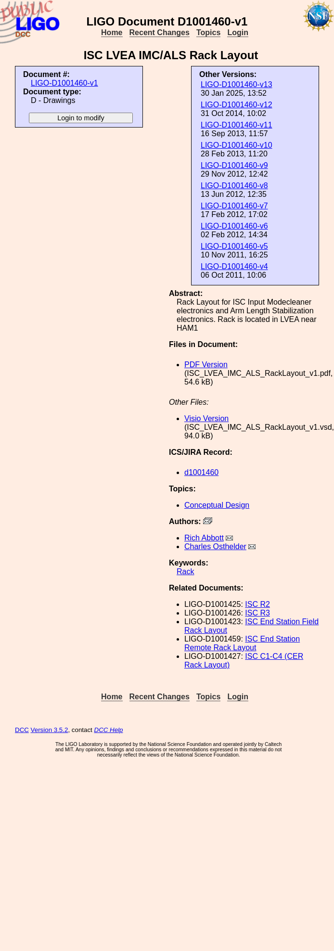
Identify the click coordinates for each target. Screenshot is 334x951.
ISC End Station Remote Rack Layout (242, 643)
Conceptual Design (216, 505)
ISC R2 (257, 604)
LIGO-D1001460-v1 (64, 83)
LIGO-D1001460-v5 (234, 246)
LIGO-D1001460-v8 (234, 185)
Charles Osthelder (215, 546)
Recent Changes (159, 32)
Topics (208, 32)
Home (111, 32)
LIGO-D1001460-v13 (236, 84)
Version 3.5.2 (49, 729)
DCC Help (108, 729)
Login (237, 32)
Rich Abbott (204, 538)
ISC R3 (257, 613)
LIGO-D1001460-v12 (236, 105)
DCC (22, 729)
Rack (185, 571)
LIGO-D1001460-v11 (236, 125)
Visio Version (206, 418)
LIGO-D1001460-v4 (234, 266)
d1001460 (201, 472)
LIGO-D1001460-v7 (234, 206)
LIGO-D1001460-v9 (234, 165)
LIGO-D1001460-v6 (234, 226)
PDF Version (206, 364)
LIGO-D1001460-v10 (236, 145)
